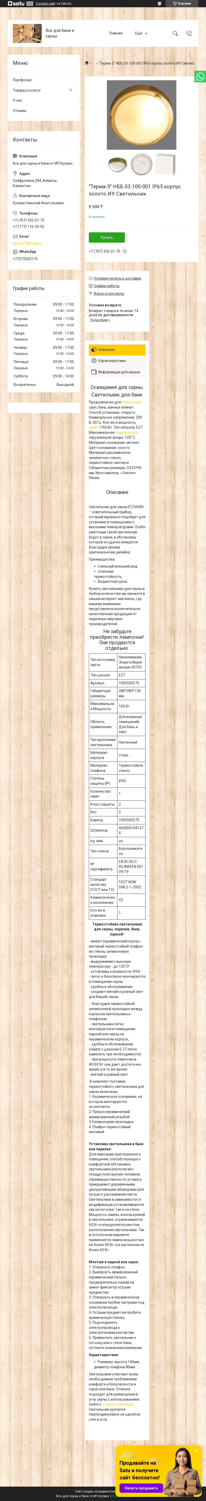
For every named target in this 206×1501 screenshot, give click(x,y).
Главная (116, 33)
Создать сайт (45, 3)
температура (126, 432)
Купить (107, 237)
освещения (131, 402)
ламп (93, 427)
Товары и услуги (26, 90)
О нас (17, 100)
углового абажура (117, 1404)
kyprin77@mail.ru (27, 243)
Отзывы (19, 111)
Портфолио (22, 80)
